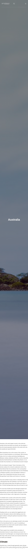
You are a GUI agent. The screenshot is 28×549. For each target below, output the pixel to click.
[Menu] (25, 3)
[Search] (14, 3)
